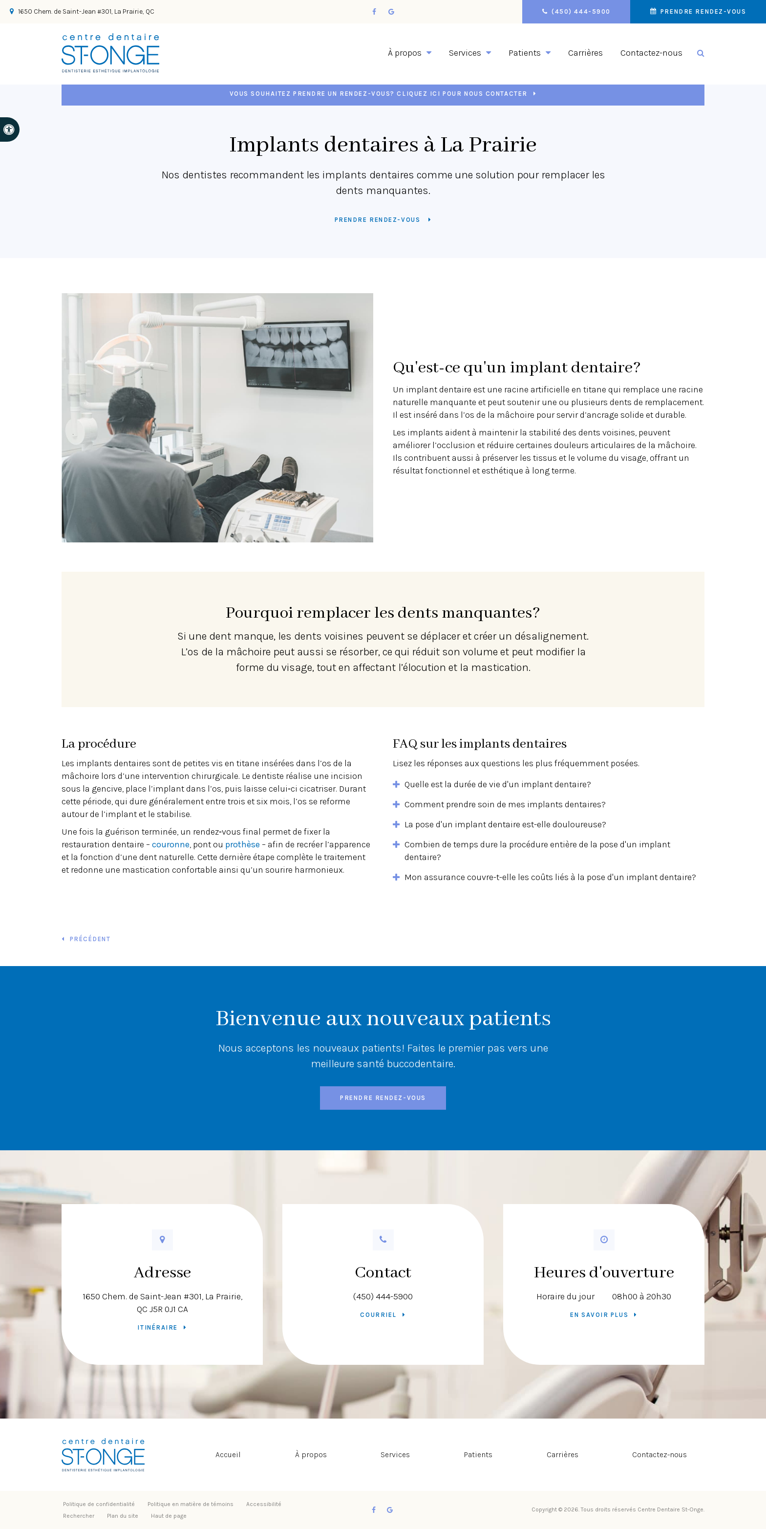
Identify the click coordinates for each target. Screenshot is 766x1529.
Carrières (585, 52)
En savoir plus (599, 1314)
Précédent (90, 939)
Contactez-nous (651, 52)
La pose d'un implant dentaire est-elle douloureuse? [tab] (505, 824)
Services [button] (465, 52)
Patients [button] (525, 52)
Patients (478, 1454)
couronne (171, 844)
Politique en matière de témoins (191, 1504)
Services (395, 1454)
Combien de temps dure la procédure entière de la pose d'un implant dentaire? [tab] (537, 850)
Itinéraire (157, 1327)
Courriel (378, 1314)
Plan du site (122, 1515)
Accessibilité (263, 1504)
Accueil (228, 1454)
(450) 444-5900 (383, 1296)
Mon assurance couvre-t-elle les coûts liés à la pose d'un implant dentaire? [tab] (550, 877)
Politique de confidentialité (99, 1504)
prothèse (242, 844)
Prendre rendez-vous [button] (701, 11)
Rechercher (78, 1515)
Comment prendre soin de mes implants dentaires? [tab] (505, 804)
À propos (311, 1454)
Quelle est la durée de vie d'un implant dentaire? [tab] (497, 784)
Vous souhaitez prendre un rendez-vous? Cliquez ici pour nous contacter (379, 93)
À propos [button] (405, 52)
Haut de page (169, 1515)
